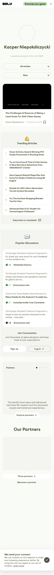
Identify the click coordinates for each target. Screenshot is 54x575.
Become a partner (26, 482)
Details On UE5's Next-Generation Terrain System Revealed (24, 189)
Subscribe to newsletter (27, 220)
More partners (25, 476)
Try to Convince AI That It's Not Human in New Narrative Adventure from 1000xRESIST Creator (26, 165)
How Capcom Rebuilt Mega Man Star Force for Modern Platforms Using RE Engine (25, 178)
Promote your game (35, 3)
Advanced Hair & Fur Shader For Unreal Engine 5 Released (22, 210)
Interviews (34, 105)
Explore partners (25, 415)
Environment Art (13, 105)
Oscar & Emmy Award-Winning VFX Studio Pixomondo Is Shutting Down (24, 153)
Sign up (14, 348)
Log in (37, 348)
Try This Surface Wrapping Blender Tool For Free (24, 200)
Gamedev (25, 105)
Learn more (18, 565)
